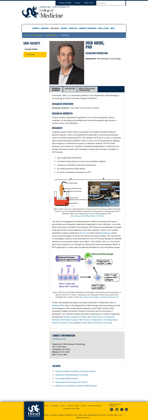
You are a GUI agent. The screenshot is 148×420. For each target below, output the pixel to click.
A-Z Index (45, 406)
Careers (63, 406)
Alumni (80, 3)
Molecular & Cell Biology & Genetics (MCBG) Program (76, 386)
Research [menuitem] (64, 28)
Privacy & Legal (73, 406)
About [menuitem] (112, 28)
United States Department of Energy (96, 323)
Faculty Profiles (51, 35)
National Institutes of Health (75, 317)
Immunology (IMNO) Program (66, 379)
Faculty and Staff (68, 3)
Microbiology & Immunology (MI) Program (71, 382)
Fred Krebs (30, 55)
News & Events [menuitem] (103, 28)
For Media (54, 406)
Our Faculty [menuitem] (54, 28)
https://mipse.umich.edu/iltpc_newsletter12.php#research (98, 297)
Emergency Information (71, 408)
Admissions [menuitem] (45, 28)
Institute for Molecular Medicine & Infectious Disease (75, 371)
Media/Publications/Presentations (87, 89)
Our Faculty (37, 35)
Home (27, 35)
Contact (83, 406)
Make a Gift (91, 3)
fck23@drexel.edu (59, 339)
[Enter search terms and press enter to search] (113, 3)
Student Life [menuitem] (73, 28)
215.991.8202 (112, 415)
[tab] (56, 89)
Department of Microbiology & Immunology (71, 375)
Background (70, 89)
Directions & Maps (94, 406)
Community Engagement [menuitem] (88, 28)
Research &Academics (56, 89)
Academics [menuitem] (35, 28)
